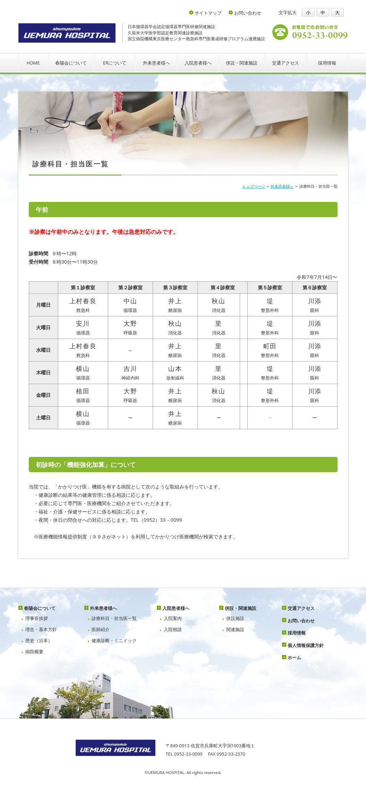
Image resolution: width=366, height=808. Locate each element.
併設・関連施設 (241, 63)
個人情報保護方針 (306, 645)
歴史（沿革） (38, 640)
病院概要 (34, 651)
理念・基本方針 (41, 629)
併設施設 (235, 618)
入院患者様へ (198, 63)
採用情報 (327, 63)
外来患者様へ (156, 63)
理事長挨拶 (36, 618)
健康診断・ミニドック (114, 640)
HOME (33, 63)
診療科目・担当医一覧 (114, 618)
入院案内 (173, 618)
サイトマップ (208, 13)
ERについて (114, 63)
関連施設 (235, 629)
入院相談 (173, 629)
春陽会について (71, 63)
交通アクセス (285, 63)
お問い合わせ (247, 13)
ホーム (294, 657)
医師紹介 (101, 629)
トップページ (253, 186)
